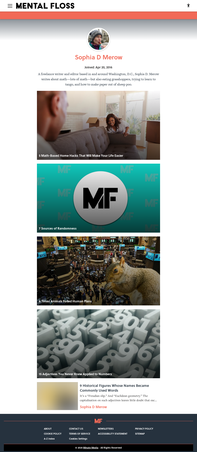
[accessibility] (188, 5)
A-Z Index (49, 438)
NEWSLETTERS (106, 428)
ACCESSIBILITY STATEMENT (112, 433)
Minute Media (90, 447)
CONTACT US (76, 428)
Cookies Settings (78, 438)
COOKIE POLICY (52, 433)
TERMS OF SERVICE (79, 433)
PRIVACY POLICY (144, 428)
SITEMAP (140, 433)
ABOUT (48, 428)
